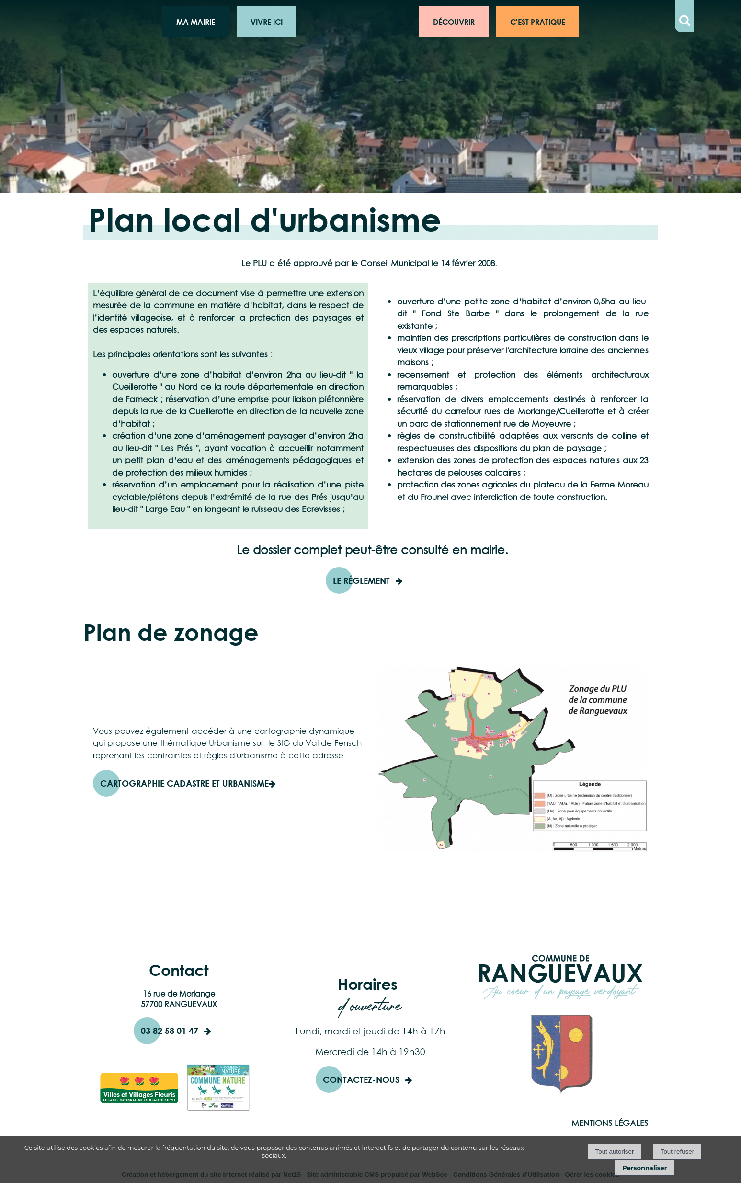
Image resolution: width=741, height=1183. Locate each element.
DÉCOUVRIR (454, 21)
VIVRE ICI (267, 21)
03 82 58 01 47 (169, 1030)
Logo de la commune (358, 21)
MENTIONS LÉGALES (609, 1123)
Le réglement (361, 580)
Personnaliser (644, 1167)
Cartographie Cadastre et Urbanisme (184, 783)
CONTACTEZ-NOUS (361, 1079)
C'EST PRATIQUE (537, 21)
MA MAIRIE (195, 21)
